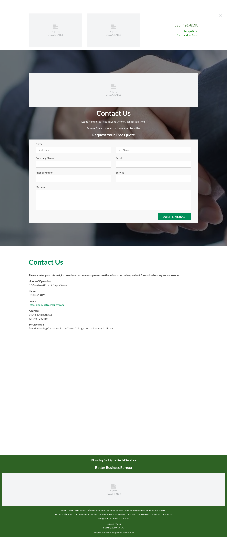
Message (41, 186)
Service (120, 172)
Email (119, 158)
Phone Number (44, 172)
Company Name (45, 158)
